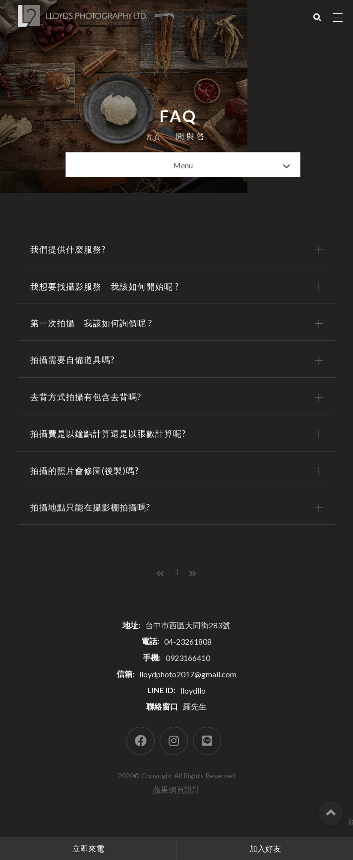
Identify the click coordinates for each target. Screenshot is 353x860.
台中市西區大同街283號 (187, 638)
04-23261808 (188, 654)
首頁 (154, 138)
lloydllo (193, 703)
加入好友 (265, 848)
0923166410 (188, 671)
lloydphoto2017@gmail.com (187, 687)
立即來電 (88, 848)
